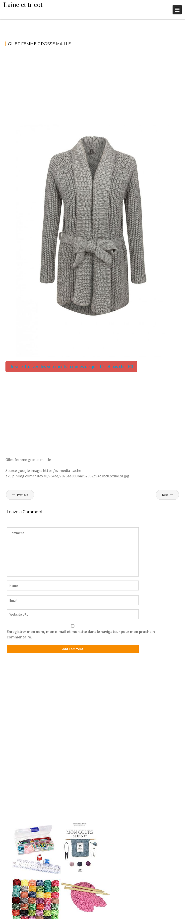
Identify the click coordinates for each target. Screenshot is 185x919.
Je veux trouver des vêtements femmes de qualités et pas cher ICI (71, 366)
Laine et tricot (22, 4)
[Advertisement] (93, 88)
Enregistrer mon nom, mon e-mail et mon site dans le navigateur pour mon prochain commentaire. (81, 634)
